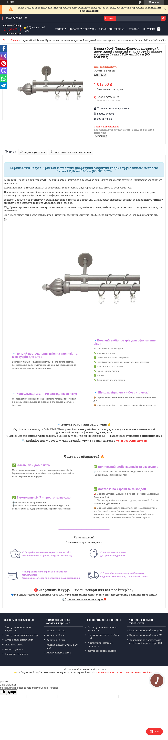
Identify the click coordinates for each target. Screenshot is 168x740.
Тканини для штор (16, 654)
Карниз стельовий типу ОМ (145, 630)
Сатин (14, 40)
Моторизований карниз (102, 650)
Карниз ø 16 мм (55, 630)
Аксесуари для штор (58, 652)
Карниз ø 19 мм (55, 635)
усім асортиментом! (131, 440)
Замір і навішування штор (21, 635)
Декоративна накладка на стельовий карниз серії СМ (145, 641)
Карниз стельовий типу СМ (145, 635)
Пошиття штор (14, 644)
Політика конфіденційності (139, 672)
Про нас (134, 28)
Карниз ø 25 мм (55, 640)
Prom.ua (102, 669)
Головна (60, 28)
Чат (154, 731)
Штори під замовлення (19, 639)
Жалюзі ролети (14, 649)
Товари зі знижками (112, 28)
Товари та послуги (82, 28)
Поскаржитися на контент (109, 672)
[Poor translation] (12, 692)
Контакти (149, 28)
